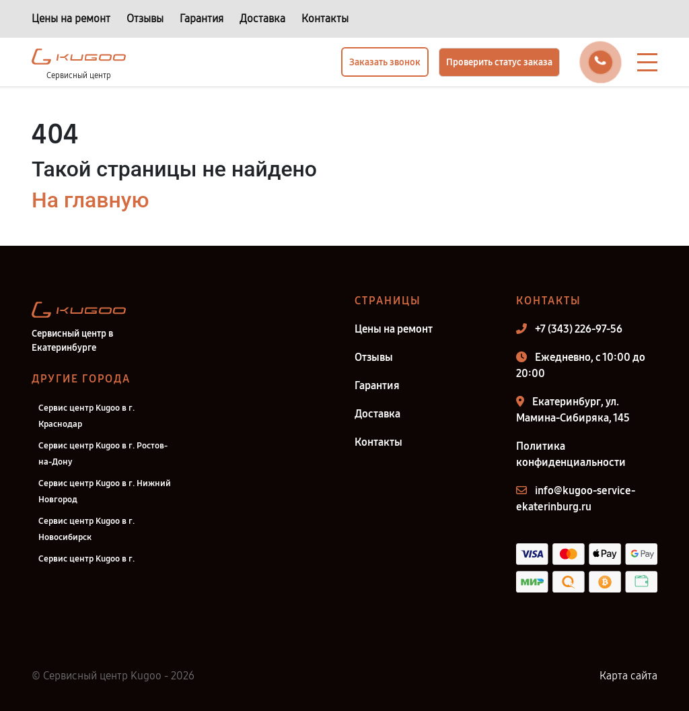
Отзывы (145, 18)
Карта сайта (628, 675)
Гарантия (201, 18)
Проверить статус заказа (499, 62)
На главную (90, 200)
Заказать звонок (385, 62)
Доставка (262, 18)
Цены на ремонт (71, 18)
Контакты (325, 18)
